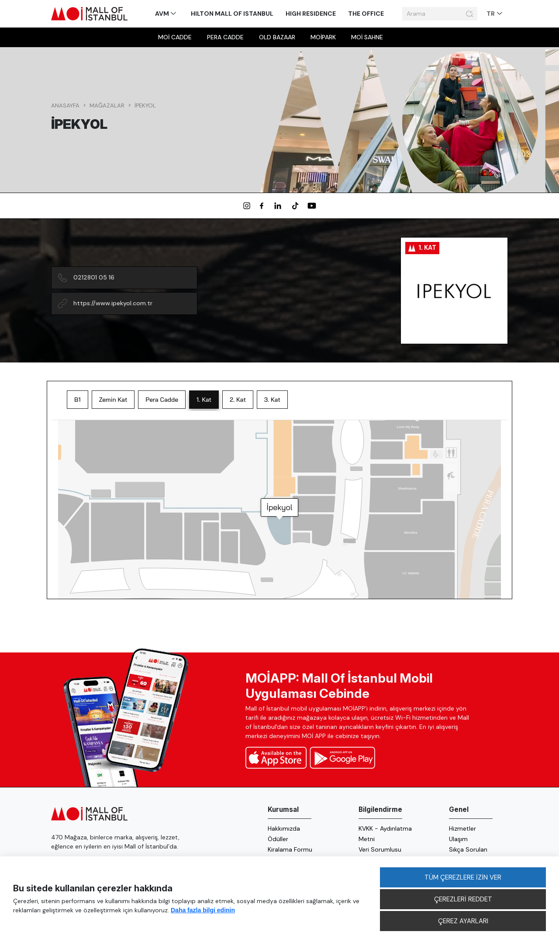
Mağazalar (107, 105)
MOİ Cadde (175, 37)
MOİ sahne (367, 37)
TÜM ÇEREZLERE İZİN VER (462, 877)
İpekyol (145, 105)
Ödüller (278, 839)
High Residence (311, 13)
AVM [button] (162, 13)
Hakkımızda (284, 828)
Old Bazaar (277, 37)
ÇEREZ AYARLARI (463, 921)
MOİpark (323, 37)
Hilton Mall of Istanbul (232, 13)
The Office (366, 13)
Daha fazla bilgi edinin (203, 910)
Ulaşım (458, 839)
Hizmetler (462, 828)
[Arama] (432, 14)
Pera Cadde (225, 37)
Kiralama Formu (290, 849)
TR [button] (491, 13)
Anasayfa (65, 105)
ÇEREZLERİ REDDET (463, 899)
